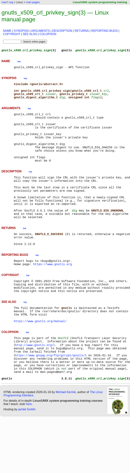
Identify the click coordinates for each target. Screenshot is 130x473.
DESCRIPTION (62, 30)
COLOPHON (47, 34)
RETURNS (82, 30)
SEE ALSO (30, 34)
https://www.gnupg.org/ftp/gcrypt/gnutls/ (51, 396)
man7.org (7, 2)
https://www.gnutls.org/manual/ (40, 358)
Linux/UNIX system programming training (100, 2)
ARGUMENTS (40, 30)
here (29, 449)
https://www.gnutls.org (52, 294)
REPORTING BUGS (104, 30)
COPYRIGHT (11, 34)
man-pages (33, 2)
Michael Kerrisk (66, 437)
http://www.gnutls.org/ (35, 383)
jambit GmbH (26, 454)
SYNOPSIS (21, 30)
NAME (7, 30)
